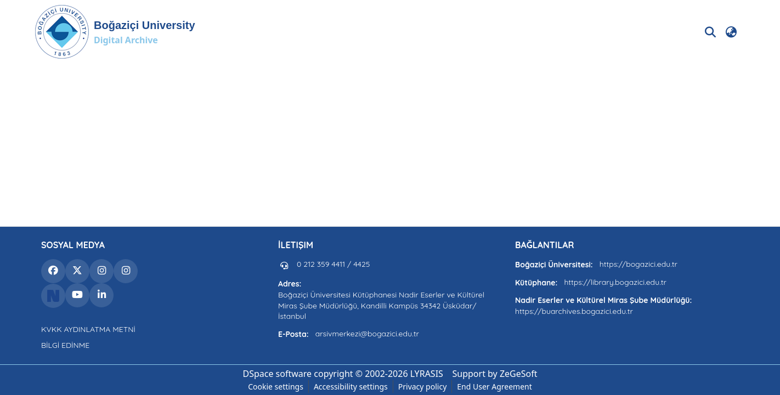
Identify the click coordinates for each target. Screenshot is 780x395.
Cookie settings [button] (275, 386)
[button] (115, 31)
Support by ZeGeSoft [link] (495, 374)
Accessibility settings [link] (351, 386)
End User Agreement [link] (494, 386)
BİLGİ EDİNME (65, 345)
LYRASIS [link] (426, 374)
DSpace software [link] (277, 374)
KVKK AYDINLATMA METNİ (88, 329)
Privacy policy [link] (422, 386)
